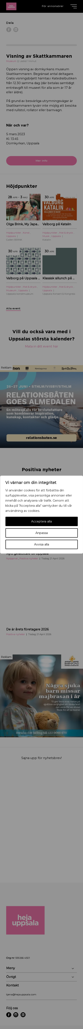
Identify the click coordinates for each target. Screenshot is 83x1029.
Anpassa (41, 533)
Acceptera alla (41, 521)
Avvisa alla (41, 544)
